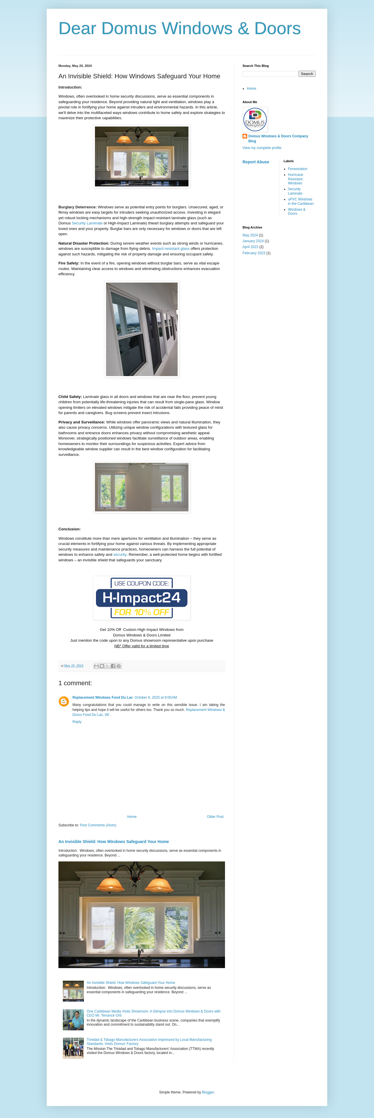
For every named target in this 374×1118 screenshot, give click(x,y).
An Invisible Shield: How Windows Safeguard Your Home (113, 841)
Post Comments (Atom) (98, 825)
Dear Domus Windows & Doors (179, 28)
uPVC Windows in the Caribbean (301, 201)
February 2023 (254, 253)
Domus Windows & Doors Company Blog (278, 138)
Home (132, 817)
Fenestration (298, 169)
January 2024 (253, 241)
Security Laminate (295, 191)
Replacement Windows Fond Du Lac (102, 697)
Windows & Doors (297, 211)
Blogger (208, 1092)
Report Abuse (256, 162)
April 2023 (250, 247)
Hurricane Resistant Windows (295, 179)
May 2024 (250, 235)
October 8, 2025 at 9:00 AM (156, 697)
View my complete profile (262, 148)
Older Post (215, 817)
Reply (77, 722)
